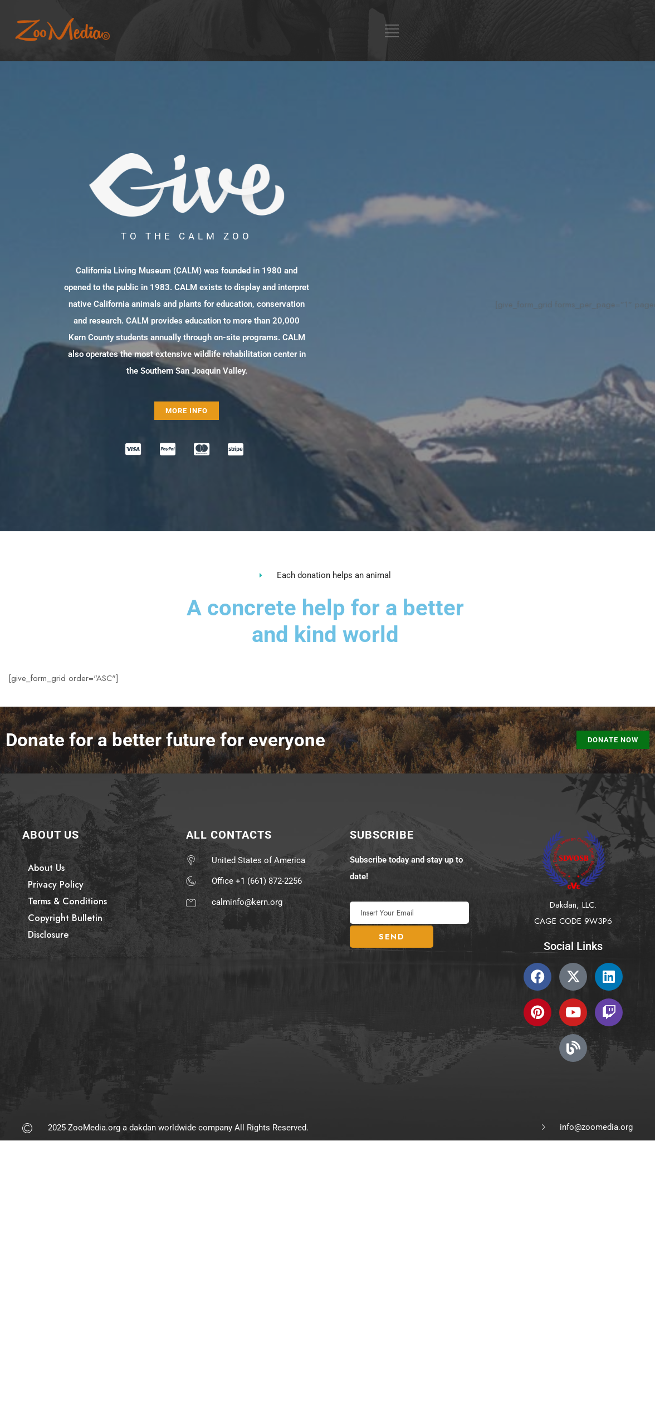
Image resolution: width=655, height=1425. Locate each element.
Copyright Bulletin (65, 918)
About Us (46, 867)
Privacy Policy (56, 884)
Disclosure (48, 934)
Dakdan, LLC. (573, 905)
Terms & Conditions (67, 901)
